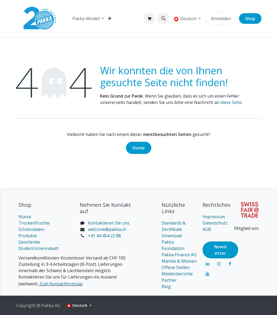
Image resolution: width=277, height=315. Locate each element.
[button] (163, 18)
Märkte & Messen (179, 261)
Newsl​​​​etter (220, 250)
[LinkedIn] (207, 263)
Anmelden (221, 18)
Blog (166, 286)
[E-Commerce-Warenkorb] (149, 18)
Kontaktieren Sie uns (108, 223)
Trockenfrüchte (34, 223)
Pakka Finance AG (179, 255)
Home (139, 148)
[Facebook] (230, 263)
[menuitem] (88, 18)
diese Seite (231, 102)
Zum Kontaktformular (61, 284)
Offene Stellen (176, 267)
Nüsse (24, 217)
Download (172, 236)
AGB (207, 229)
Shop (250, 18)
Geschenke (29, 242)
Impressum (214, 217)
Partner (169, 280)
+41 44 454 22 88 (104, 236)
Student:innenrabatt (38, 248)
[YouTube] (207, 274)
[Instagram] (219, 263)
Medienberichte (177, 274)
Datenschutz (215, 223)
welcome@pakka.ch (107, 229)
